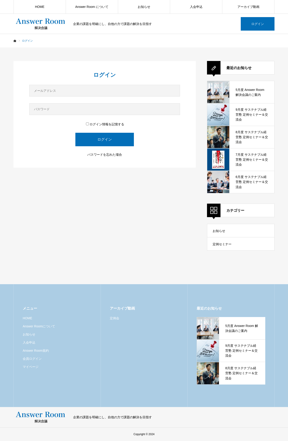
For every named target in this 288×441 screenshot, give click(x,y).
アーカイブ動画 (248, 7)
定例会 (114, 318)
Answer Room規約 (36, 350)
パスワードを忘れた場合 (104, 154)
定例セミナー (222, 244)
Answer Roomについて (39, 326)
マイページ (30, 367)
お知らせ (144, 7)
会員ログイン (32, 358)
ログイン (257, 24)
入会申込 (196, 7)
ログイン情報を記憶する (105, 124)
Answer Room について (91, 7)
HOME (39, 7)
